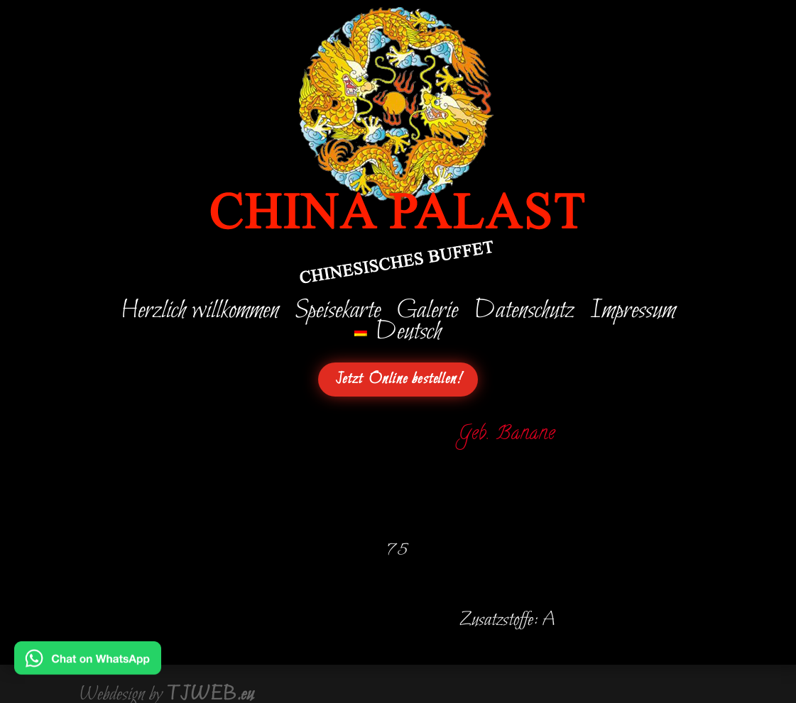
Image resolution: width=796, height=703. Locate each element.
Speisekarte (337, 313)
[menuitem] (398, 335)
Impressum (632, 313)
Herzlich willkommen (199, 313)
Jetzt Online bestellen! (398, 379)
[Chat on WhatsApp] (87, 665)
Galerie (426, 313)
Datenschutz (523, 313)
